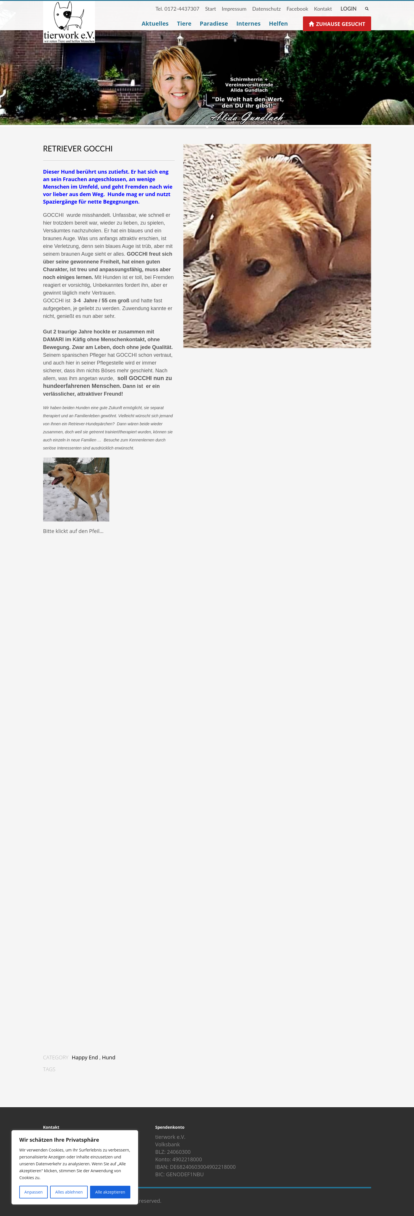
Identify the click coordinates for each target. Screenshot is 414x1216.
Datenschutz (266, 8)
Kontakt (323, 8)
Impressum (234, 8)
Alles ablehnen (69, 1192)
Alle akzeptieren (110, 1192)
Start (210, 8)
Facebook (297, 8)
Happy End (85, 1057)
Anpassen (33, 1192)
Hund (108, 1057)
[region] (75, 1167)
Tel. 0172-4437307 (177, 8)
